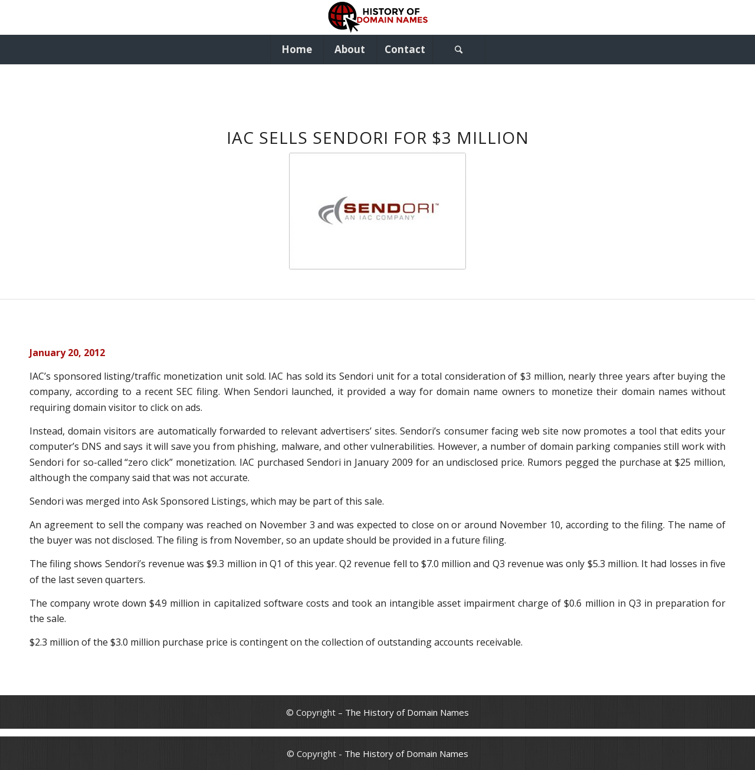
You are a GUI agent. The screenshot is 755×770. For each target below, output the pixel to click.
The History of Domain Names (407, 712)
